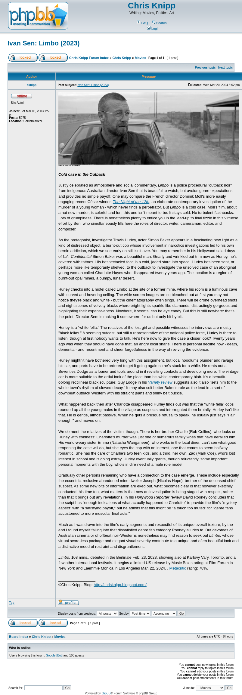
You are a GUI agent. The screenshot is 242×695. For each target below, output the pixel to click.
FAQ (142, 23)
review (160, 382)
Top (11, 602)
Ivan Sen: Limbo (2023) (44, 43)
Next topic (225, 67)
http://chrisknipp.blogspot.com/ (120, 584)
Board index (18, 636)
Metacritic (177, 568)
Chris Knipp (152, 5)
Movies (140, 58)
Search (159, 23)
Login (153, 28)
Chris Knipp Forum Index (89, 58)
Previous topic (205, 67)
